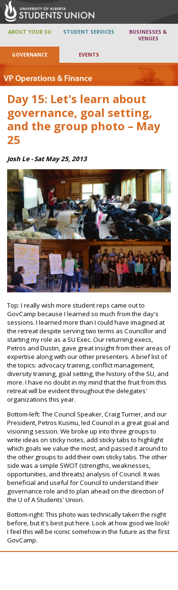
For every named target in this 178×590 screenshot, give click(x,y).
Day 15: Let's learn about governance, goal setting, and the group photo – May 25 (83, 119)
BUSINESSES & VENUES (148, 35)
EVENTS (89, 54)
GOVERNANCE (29, 54)
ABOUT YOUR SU (29, 32)
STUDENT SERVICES (88, 32)
